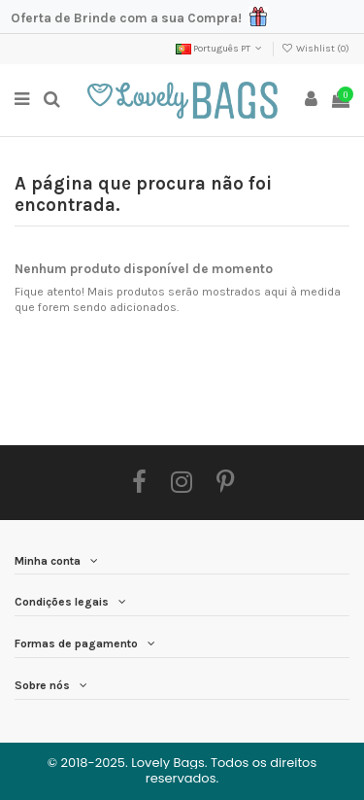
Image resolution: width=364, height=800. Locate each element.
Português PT (220, 48)
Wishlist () (315, 48)
